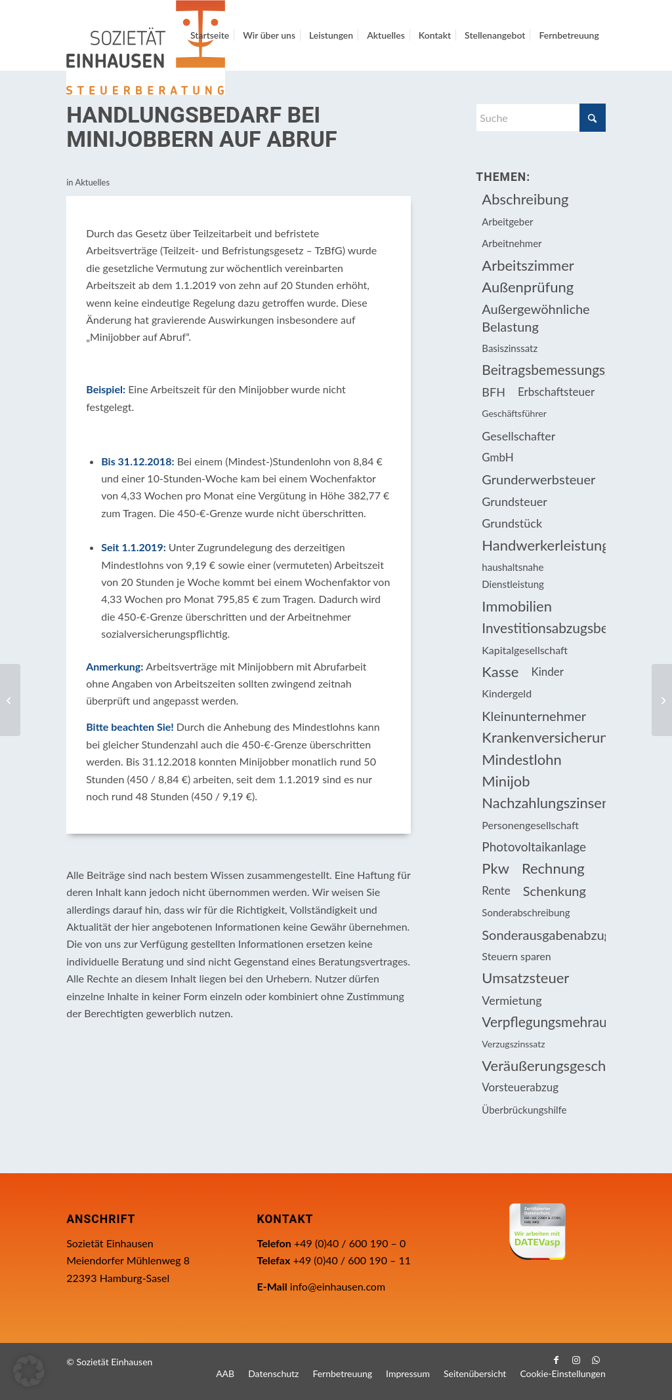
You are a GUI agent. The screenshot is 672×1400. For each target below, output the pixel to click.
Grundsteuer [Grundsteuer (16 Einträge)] (514, 501)
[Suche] (540, 118)
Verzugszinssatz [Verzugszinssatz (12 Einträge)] (513, 1043)
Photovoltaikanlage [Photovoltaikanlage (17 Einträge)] (534, 846)
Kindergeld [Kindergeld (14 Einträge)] (507, 693)
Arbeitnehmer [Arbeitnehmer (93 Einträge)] (511, 243)
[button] (29, 1371)
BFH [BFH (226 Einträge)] (493, 392)
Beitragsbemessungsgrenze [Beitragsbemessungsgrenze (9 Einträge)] (543, 369)
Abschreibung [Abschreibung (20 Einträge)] (525, 199)
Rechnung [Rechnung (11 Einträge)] (553, 868)
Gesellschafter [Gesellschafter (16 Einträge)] (518, 436)
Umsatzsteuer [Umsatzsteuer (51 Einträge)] (525, 977)
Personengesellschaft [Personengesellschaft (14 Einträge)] (530, 825)
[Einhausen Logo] (145, 47)
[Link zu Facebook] (556, 1360)
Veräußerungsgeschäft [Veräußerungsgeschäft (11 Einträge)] (543, 1065)
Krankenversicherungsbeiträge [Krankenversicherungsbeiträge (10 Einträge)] (543, 737)
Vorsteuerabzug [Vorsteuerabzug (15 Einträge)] (520, 1087)
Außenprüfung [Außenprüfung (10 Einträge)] (528, 287)
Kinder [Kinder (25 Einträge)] (547, 671)
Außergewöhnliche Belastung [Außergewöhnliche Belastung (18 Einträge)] (535, 317)
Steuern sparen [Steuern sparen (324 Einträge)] (516, 956)
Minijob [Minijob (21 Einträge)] (506, 781)
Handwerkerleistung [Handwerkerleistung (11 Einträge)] (543, 545)
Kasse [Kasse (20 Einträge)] (500, 671)
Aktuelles (92, 182)
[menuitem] (210, 35)
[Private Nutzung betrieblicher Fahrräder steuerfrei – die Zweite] (662, 700)
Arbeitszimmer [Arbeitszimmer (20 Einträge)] (528, 265)
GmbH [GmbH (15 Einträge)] (498, 457)
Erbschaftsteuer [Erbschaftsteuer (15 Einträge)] (556, 392)
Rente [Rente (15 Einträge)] (496, 890)
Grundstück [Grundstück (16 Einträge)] (512, 523)
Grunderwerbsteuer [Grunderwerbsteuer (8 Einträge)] (538, 479)
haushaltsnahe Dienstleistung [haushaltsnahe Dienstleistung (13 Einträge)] (512, 575)
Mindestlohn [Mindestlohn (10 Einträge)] (521, 759)
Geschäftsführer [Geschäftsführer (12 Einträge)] (514, 413)
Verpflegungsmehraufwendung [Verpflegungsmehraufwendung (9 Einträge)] (543, 1021)
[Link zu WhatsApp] (596, 1360)
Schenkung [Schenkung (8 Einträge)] (554, 891)
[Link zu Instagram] (576, 1360)
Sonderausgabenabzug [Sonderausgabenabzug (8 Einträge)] (543, 935)
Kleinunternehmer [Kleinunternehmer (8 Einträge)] (534, 716)
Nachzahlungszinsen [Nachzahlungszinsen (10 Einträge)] (543, 802)
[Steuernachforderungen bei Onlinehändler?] (10, 700)
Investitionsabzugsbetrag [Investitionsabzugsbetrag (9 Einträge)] (543, 627)
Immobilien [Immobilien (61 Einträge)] (517, 606)
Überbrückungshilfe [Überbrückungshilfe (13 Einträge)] (524, 1110)
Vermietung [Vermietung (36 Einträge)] (511, 1000)
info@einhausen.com (337, 1286)
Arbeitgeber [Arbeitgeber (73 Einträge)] (507, 221)
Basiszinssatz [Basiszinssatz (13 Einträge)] (509, 348)
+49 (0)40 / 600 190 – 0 (350, 1243)
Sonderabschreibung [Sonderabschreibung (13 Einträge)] (526, 912)
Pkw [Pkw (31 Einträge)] (495, 868)
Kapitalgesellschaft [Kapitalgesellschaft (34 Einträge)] (525, 650)
